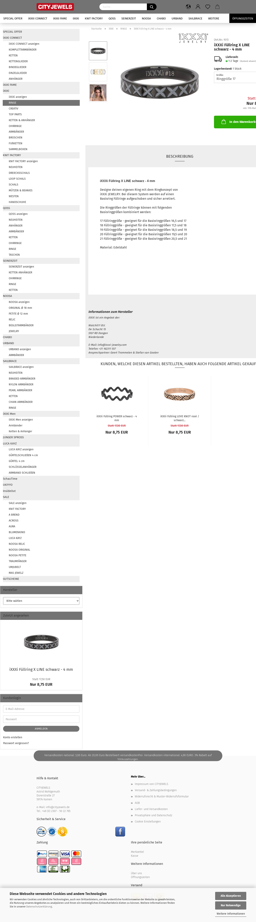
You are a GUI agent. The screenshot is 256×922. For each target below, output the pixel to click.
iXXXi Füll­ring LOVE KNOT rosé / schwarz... (179, 418)
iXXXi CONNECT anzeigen (24, 43)
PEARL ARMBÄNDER (20, 390)
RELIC (12, 319)
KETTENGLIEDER (18, 61)
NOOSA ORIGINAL (19, 549)
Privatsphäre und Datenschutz (153, 815)
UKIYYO (7, 484)
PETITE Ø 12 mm (18, 313)
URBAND (177, 18)
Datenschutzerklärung (39, 906)
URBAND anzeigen (20, 349)
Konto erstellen (12, 737)
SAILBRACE (195, 18)
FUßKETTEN (15, 143)
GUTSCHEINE (11, 579)
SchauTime (10, 478)
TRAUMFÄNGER (17, 561)
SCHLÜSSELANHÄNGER (22, 467)
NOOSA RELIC (17, 544)
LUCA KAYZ (10, 443)
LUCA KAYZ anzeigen (21, 449)
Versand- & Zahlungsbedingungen (156, 790)
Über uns (136, 873)
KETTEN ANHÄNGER (20, 272)
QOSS (112, 18)
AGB (137, 803)
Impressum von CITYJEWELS (151, 784)
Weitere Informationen (231, 913)
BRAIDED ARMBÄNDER (22, 378)
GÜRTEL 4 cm (17, 461)
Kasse (134, 855)
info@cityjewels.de (58, 807)
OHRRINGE (15, 126)
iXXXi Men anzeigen (21, 419)
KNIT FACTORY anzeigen (23, 161)
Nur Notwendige (231, 905)
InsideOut (9, 491)
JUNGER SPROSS (13, 437)
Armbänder (15, 425)
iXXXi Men (9, 414)
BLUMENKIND (17, 532)
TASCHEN (14, 254)
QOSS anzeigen (18, 214)
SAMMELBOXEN (18, 149)
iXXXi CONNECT (37, 18)
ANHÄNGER (15, 78)
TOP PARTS (15, 114)
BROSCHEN (15, 137)
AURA (12, 526)
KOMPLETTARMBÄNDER (22, 49)
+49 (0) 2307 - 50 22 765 (56, 811)
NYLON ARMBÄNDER (21, 384)
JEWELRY (14, 331)
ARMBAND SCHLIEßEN (22, 472)
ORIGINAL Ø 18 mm (20, 308)
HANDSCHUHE (17, 202)
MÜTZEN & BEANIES (20, 190)
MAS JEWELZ (16, 573)
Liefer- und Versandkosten (151, 809)
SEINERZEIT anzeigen (21, 266)
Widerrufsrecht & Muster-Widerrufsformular (162, 796)
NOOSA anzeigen (19, 302)
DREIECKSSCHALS (19, 173)
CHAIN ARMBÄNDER (20, 402)
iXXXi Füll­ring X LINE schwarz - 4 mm (41, 669)
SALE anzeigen (17, 503)
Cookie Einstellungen (148, 821)
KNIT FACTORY (94, 18)
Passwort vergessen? (16, 743)
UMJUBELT (15, 567)
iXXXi (76, 18)
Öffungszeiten (242, 18)
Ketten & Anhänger (20, 431)
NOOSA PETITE (17, 555)
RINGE (12, 102)
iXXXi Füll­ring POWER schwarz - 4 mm (116, 418)
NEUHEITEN (16, 167)
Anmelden (41, 728)
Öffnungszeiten (140, 877)
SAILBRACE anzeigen (21, 367)
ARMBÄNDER (16, 131)
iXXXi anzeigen (18, 97)
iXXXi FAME (60, 18)
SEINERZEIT (128, 18)
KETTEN (13, 55)
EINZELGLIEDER (18, 73)
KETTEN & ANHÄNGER (22, 120)
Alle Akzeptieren (231, 896)
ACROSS (13, 520)
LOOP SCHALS (17, 178)
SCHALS (13, 184)
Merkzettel (137, 852)
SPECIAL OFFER (12, 18)
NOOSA (146, 18)
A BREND (14, 514)
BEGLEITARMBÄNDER (21, 325)
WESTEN (14, 196)
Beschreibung (179, 156)
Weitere (213, 18)
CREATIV (13, 108)
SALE (6, 497)
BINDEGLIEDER (17, 67)
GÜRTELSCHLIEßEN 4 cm (23, 455)
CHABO (161, 18)
